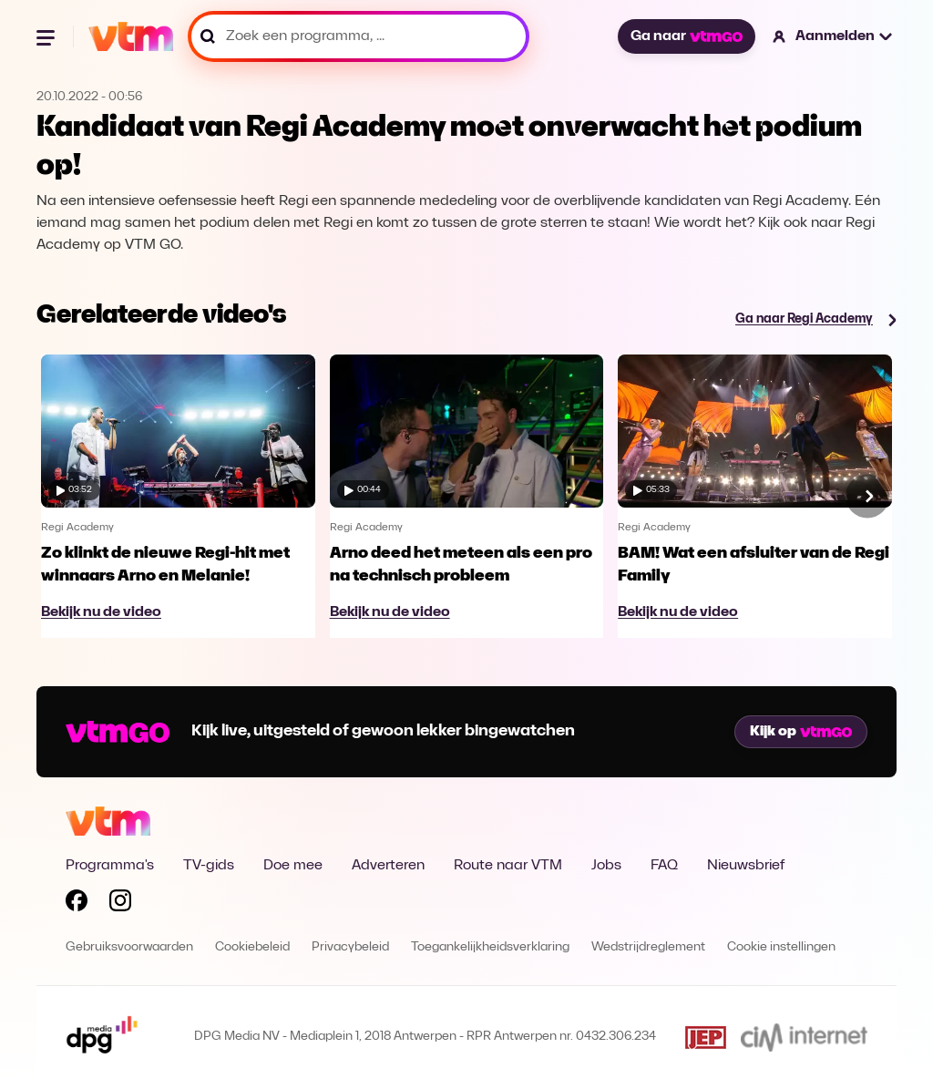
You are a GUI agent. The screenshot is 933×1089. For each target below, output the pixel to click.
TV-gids (208, 865)
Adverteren (388, 865)
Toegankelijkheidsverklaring (490, 947)
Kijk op (801, 731)
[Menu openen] (47, 36)
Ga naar (686, 36)
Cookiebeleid (252, 947)
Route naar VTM (508, 865)
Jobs (606, 865)
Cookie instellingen (781, 947)
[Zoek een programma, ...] (358, 36)
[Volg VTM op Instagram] (120, 904)
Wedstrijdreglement (648, 947)
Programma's (110, 865)
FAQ (664, 865)
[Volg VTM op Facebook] (76, 904)
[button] (833, 36)
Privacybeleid (350, 947)
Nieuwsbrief (745, 865)
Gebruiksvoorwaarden (129, 947)
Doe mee (293, 865)
